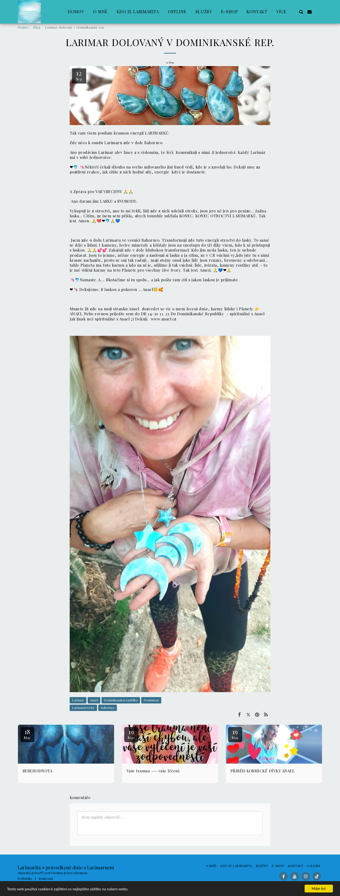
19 (131, 734)
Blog (37, 27)
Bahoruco (108, 708)
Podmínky (25, 878)
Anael (94, 700)
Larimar (78, 700)
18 (27, 734)
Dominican (151, 700)
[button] (301, 11)
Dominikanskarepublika (121, 700)
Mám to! (319, 888)
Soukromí (46, 878)
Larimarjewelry (83, 708)
